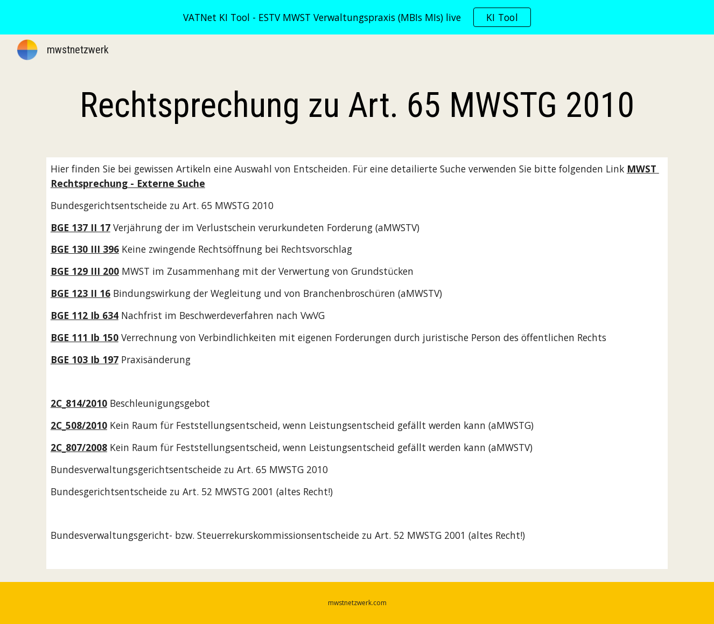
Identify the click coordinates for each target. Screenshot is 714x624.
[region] (357, 17)
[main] (357, 105)
